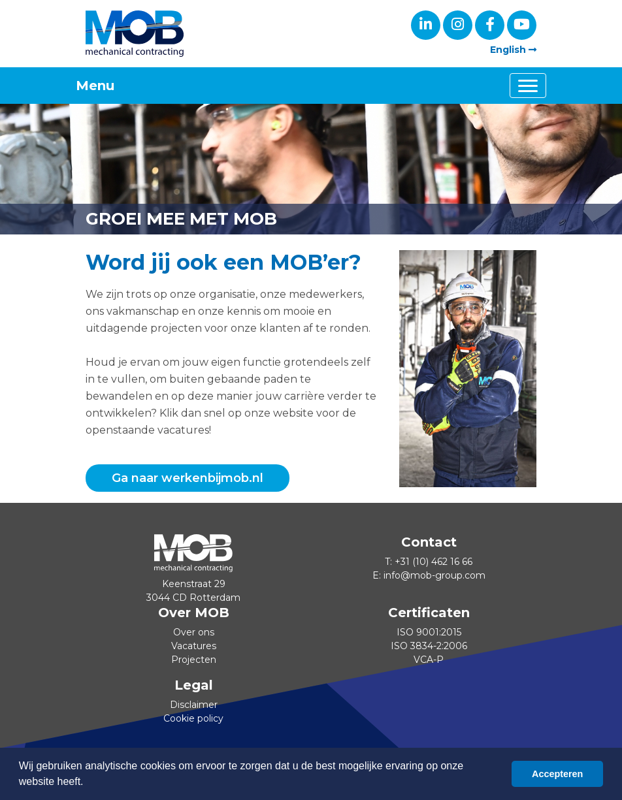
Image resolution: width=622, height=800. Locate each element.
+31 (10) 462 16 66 (433, 562)
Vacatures (193, 646)
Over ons (193, 632)
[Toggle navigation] (528, 85)
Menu (95, 85)
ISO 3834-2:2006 (429, 646)
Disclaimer (194, 705)
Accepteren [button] (557, 774)
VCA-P (429, 659)
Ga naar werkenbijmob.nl (187, 478)
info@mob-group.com (434, 575)
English (513, 50)
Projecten (193, 659)
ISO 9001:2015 (429, 632)
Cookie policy (193, 718)
